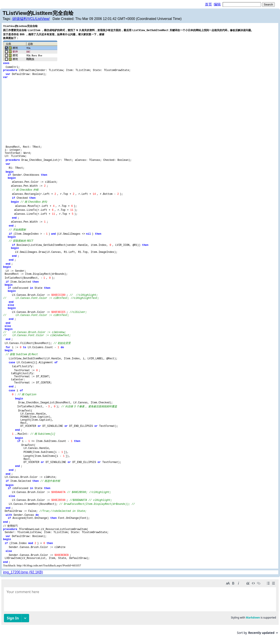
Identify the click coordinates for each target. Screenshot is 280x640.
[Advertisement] (140, 111)
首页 (208, 4)
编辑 (217, 4)
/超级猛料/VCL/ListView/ (31, 19)
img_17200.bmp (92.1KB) (23, 572)
